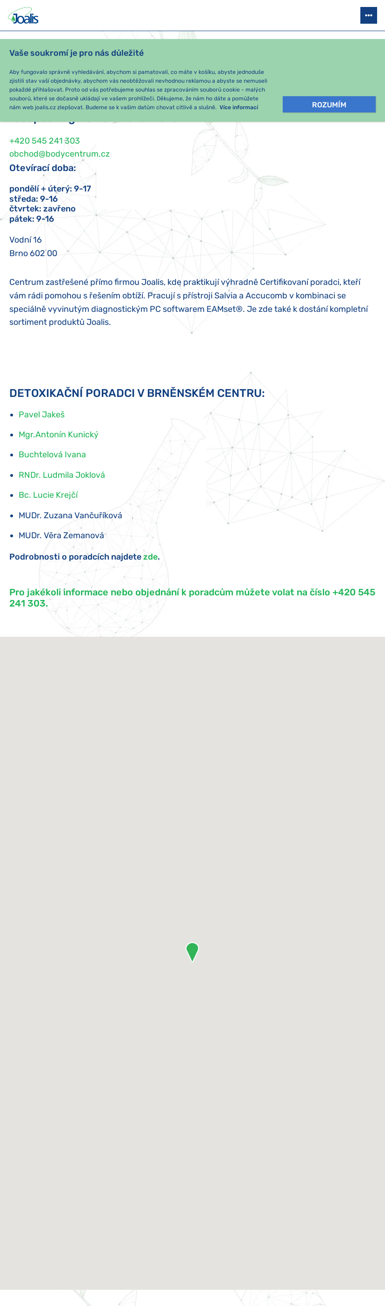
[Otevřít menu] (368, 15)
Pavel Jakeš (42, 414)
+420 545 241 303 (44, 141)
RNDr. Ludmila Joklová (62, 475)
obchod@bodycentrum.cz (59, 154)
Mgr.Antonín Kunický (59, 434)
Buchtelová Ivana (52, 454)
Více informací (238, 107)
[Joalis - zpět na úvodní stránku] (24, 15)
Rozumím (329, 104)
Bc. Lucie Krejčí (48, 495)
